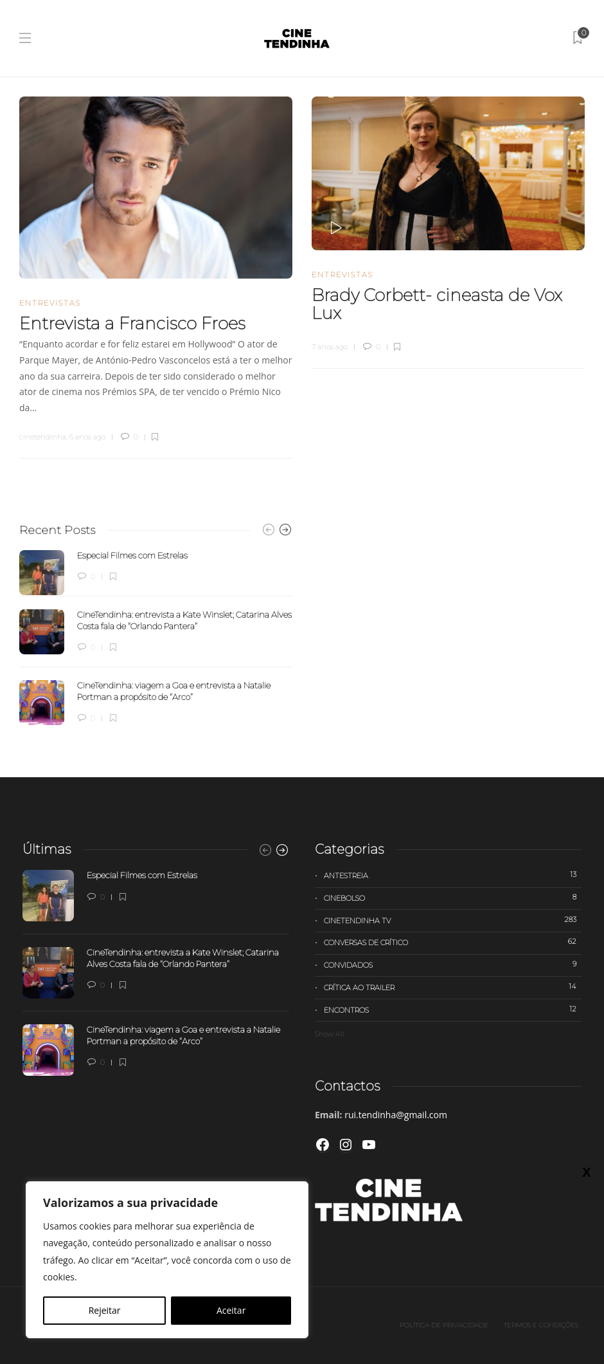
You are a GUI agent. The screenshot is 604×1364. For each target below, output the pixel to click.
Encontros (453, 1009)
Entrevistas (50, 303)
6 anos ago (87, 436)
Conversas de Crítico (453, 942)
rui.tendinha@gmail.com (395, 1115)
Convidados (453, 964)
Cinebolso (453, 897)
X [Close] (586, 1171)
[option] (155, 637)
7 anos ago (330, 346)
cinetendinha (42, 436)
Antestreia (453, 875)
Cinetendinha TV (453, 920)
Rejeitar (105, 1310)
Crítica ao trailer (453, 987)
